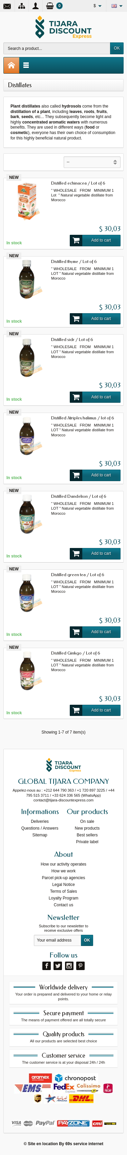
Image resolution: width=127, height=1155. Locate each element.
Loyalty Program (63, 898)
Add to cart (90, 240)
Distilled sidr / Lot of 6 (72, 339)
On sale (87, 821)
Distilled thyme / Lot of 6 (74, 261)
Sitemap (39, 835)
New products (87, 828)
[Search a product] (56, 48)
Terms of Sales (63, 891)
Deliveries (40, 821)
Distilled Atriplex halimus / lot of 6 (82, 417)
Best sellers (87, 835)
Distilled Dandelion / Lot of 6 (78, 496)
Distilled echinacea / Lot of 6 (78, 183)
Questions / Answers (39, 828)
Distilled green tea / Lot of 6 (77, 574)
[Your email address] (57, 940)
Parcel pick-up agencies (63, 877)
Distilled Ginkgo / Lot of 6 (75, 653)
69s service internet (84, 1143)
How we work (63, 871)
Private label (87, 841)
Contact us (63, 905)
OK (117, 48)
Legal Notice (63, 884)
